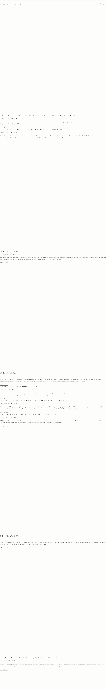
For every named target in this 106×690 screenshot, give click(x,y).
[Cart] (100, 4)
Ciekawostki (14, 71)
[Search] (97, 4)
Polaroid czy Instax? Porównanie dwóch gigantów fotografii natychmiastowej (38, 69)
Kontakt (56, 677)
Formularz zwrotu (32, 682)
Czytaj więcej (4, 80)
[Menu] (4, 4)
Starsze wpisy (3, 666)
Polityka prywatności (33, 680)
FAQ (3, 674)
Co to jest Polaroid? (9, 160)
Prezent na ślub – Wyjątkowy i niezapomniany (21, 296)
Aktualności (14, 85)
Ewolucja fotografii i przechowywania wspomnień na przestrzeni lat (33, 83)
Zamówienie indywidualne (35, 685)
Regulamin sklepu (32, 677)
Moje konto (31, 674)
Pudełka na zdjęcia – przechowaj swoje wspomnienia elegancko (30, 323)
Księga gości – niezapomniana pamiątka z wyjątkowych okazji (29, 567)
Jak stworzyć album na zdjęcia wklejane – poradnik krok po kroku (32, 309)
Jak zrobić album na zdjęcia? (13, 653)
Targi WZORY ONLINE (9, 445)
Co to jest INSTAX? (8, 282)
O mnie (56, 674)
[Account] (103, 4)
